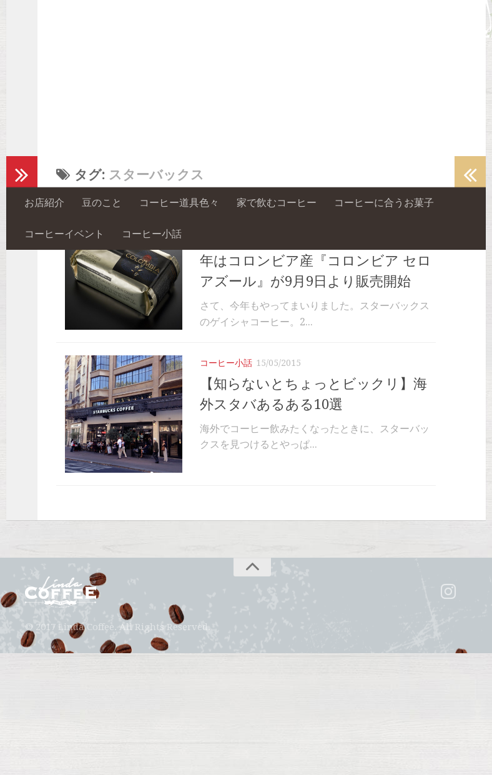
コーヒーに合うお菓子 (384, 203)
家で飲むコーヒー (277, 203)
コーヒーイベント (64, 234)
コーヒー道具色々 (179, 203)
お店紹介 (44, 203)
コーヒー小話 (152, 234)
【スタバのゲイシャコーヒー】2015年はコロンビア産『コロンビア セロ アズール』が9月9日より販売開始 (315, 354)
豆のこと (102, 203)
